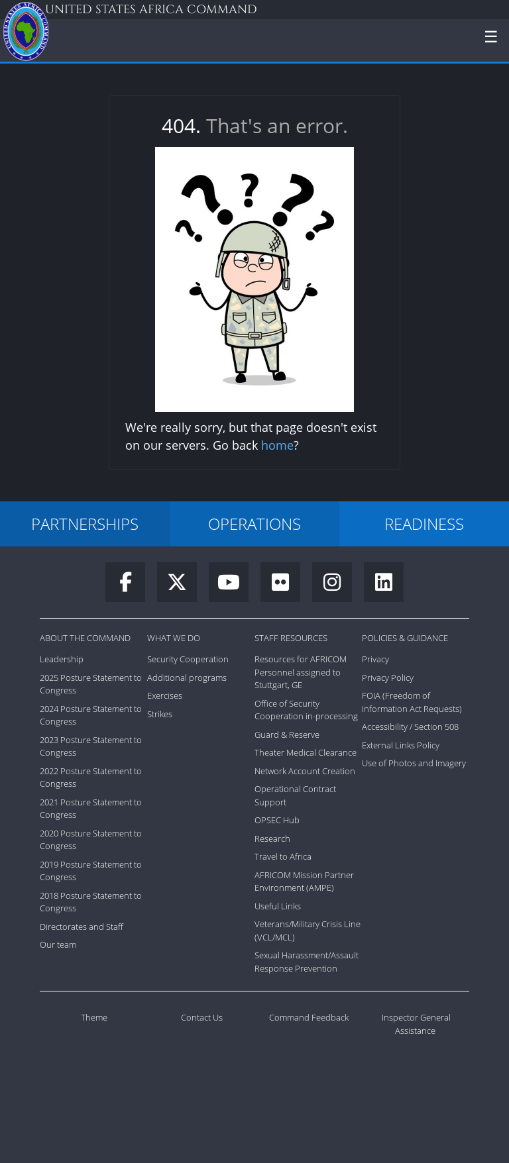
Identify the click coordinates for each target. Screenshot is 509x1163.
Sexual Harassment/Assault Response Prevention (306, 961)
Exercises (164, 695)
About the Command (85, 638)
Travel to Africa (282, 856)
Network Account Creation (304, 771)
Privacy (375, 659)
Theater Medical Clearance (305, 752)
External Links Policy (400, 745)
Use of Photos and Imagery (414, 763)
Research (272, 838)
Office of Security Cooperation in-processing (306, 710)
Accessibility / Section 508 (410, 727)
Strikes (159, 714)
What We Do (173, 638)
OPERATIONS (254, 523)
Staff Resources (290, 638)
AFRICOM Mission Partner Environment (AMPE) (304, 881)
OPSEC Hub (277, 820)
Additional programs (187, 677)
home (277, 445)
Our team (58, 944)
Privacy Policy (388, 677)
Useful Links (277, 906)
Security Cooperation (188, 659)
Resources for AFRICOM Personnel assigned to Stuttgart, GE (300, 672)
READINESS (424, 523)
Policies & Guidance (405, 638)
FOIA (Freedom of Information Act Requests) (412, 702)
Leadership (62, 659)
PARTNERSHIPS (85, 523)
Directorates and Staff (81, 927)
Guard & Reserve (286, 734)
